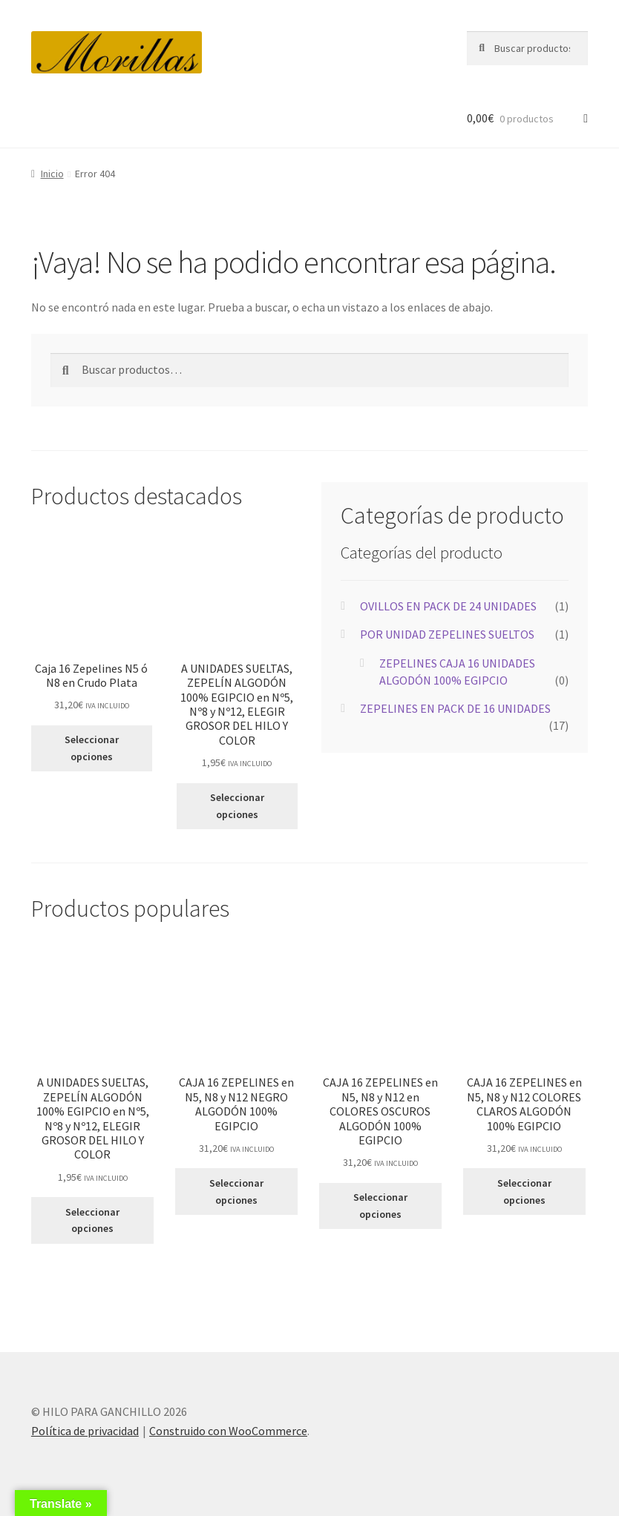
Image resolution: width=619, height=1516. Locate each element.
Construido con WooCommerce (228, 1430)
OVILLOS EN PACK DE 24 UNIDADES (448, 606)
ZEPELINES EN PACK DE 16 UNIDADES (455, 708)
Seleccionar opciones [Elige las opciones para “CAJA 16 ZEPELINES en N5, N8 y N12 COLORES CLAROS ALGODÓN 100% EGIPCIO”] (524, 1191)
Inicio (52, 173)
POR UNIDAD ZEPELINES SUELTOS (447, 634)
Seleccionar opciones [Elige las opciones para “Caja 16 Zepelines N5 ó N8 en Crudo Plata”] (92, 748)
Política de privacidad (85, 1430)
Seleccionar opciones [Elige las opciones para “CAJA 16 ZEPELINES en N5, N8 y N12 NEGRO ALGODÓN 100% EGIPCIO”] (236, 1191)
